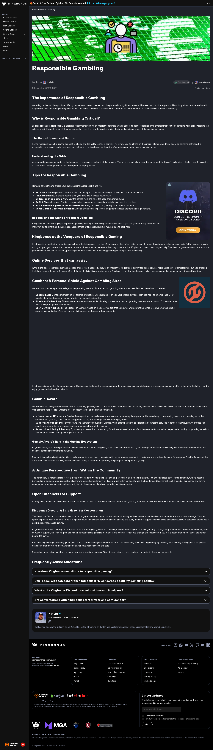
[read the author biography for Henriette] (202, 82)
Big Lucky (77, 672)
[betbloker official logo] (77, 696)
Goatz (76, 676)
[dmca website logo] (57, 696)
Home (34, 10)
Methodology (150, 681)
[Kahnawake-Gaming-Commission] (105, 725)
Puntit (76, 681)
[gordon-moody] (41, 696)
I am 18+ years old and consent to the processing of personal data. (172, 719)
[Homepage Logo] (14, 6)
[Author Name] (54, 613)
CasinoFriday (79, 668)
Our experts (149, 668)
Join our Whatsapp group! (101, 3)
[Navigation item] (14, 18)
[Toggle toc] (25, 58)
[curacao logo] (75, 725)
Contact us (148, 672)
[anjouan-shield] (88, 725)
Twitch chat (101, 501)
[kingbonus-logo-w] (48, 645)
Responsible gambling (188, 663)
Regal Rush (78, 663)
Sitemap (181, 672)
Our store (111, 681)
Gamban (36, 288)
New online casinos (116, 672)
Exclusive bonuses (115, 663)
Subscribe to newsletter (154, 716)
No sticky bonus (114, 668)
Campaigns (112, 676)
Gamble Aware (39, 406)
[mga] (56, 725)
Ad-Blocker (182, 668)
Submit (147, 724)
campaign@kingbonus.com (44, 660)
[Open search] (208, 3)
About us (148, 663)
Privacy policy (150, 676)
